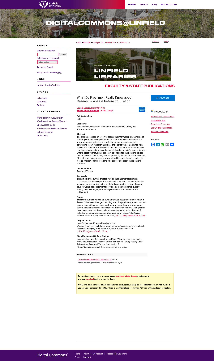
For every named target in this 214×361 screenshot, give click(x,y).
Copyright (87, 357)
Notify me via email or (49, 72)
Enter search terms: (46, 51)
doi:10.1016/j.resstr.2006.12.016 (130, 216)
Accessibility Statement (117, 354)
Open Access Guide (46, 125)
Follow (142, 108)
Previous (155, 42)
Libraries (86, 43)
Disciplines (42, 101)
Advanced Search (45, 67)
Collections (42, 98)
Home (78, 43)
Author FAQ (42, 135)
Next (166, 42)
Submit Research (45, 132)
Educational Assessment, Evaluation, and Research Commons (162, 120)
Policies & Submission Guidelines (52, 128)
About (86, 354)
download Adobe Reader (126, 276)
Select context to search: (48, 58)
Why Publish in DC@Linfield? (50, 118)
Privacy (78, 357)
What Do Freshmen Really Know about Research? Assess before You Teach (105, 99)
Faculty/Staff (97, 43)
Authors (40, 105)
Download (163, 98)
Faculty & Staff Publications (116, 43)
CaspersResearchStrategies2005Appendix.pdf (94, 259)
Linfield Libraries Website (48, 85)
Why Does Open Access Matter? (52, 121)
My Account (98, 354)
